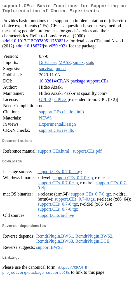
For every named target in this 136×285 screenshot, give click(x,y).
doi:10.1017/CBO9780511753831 (35, 43)
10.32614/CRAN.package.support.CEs (73, 83)
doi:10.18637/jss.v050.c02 (41, 48)
